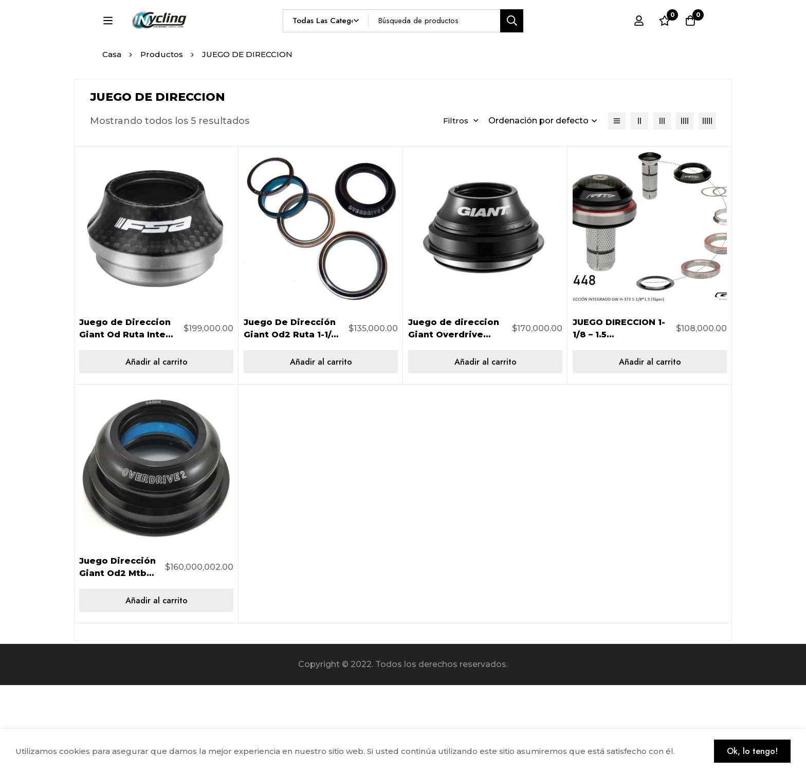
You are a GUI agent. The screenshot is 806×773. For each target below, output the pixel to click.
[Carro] (690, 39)
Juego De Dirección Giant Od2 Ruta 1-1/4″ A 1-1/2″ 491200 (292, 422)
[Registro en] (639, 39)
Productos (161, 142)
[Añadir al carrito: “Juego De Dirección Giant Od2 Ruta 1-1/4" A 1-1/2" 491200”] (321, 449)
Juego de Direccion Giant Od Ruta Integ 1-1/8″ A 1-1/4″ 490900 (128, 422)
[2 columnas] (639, 209)
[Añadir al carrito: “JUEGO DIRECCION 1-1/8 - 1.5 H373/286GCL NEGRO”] (650, 449)
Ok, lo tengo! (752, 751)
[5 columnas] (707, 209)
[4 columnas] (684, 209)
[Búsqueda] (535, 39)
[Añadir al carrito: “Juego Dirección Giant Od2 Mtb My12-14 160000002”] (156, 688)
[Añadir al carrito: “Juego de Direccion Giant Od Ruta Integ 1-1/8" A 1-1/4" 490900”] (156, 449)
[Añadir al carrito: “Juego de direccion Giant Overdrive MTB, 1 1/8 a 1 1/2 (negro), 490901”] (485, 449)
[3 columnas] (662, 209)
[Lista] (617, 209)
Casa (111, 142)
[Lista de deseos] (664, 39)
